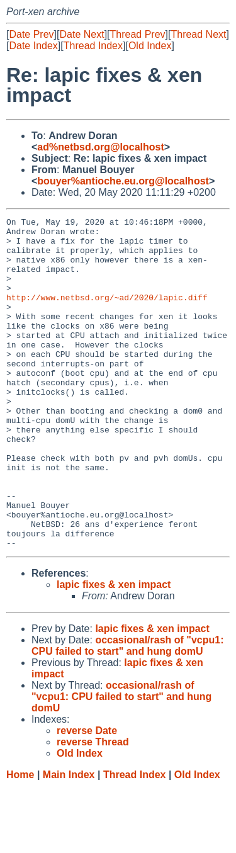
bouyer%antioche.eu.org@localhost (123, 181)
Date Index (33, 45)
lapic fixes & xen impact (114, 650)
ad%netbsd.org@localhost (100, 147)
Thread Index (93, 45)
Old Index (149, 45)
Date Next (81, 34)
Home (20, 840)
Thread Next (198, 34)
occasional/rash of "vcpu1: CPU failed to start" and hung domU (127, 712)
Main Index (69, 840)
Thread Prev (138, 34)
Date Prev (31, 34)
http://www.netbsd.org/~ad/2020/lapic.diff (107, 314)
